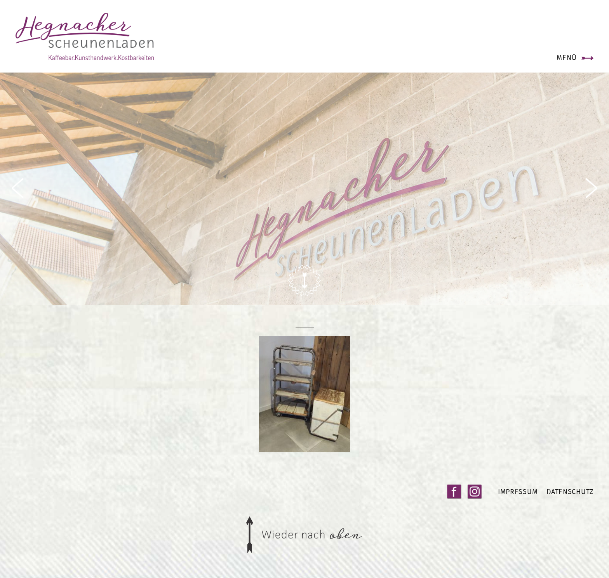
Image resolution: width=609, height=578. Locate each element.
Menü (566, 57)
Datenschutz (569, 492)
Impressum (518, 492)
